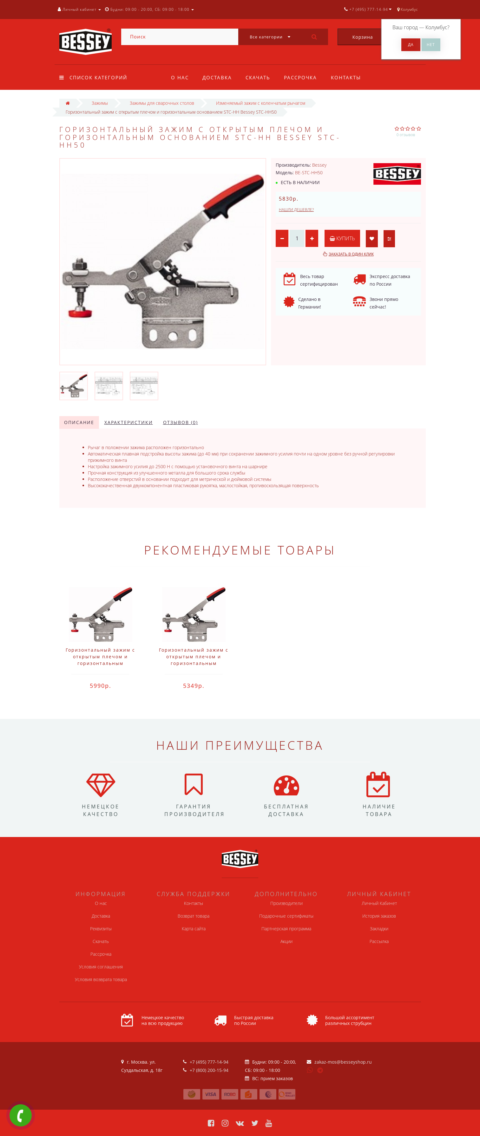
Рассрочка (300, 77)
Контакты (346, 77)
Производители (286, 903)
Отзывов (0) (180, 422)
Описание (79, 422)
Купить (342, 238)
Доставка (217, 77)
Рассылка (379, 941)
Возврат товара (193, 916)
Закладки (379, 929)
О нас (180, 77)
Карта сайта (194, 929)
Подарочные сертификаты (286, 916)
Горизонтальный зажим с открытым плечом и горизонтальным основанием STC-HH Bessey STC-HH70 (100, 663)
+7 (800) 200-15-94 (209, 1070)
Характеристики (128, 422)
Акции (286, 941)
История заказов (379, 916)
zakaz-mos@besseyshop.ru (343, 1062)
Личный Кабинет (379, 903)
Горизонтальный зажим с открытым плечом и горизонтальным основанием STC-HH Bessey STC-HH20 (193, 663)
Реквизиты (101, 929)
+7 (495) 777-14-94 (209, 1062)
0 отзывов (406, 134)
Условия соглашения (101, 967)
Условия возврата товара (101, 979)
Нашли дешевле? (296, 209)
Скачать (258, 77)
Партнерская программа (286, 929)
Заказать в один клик (351, 254)
